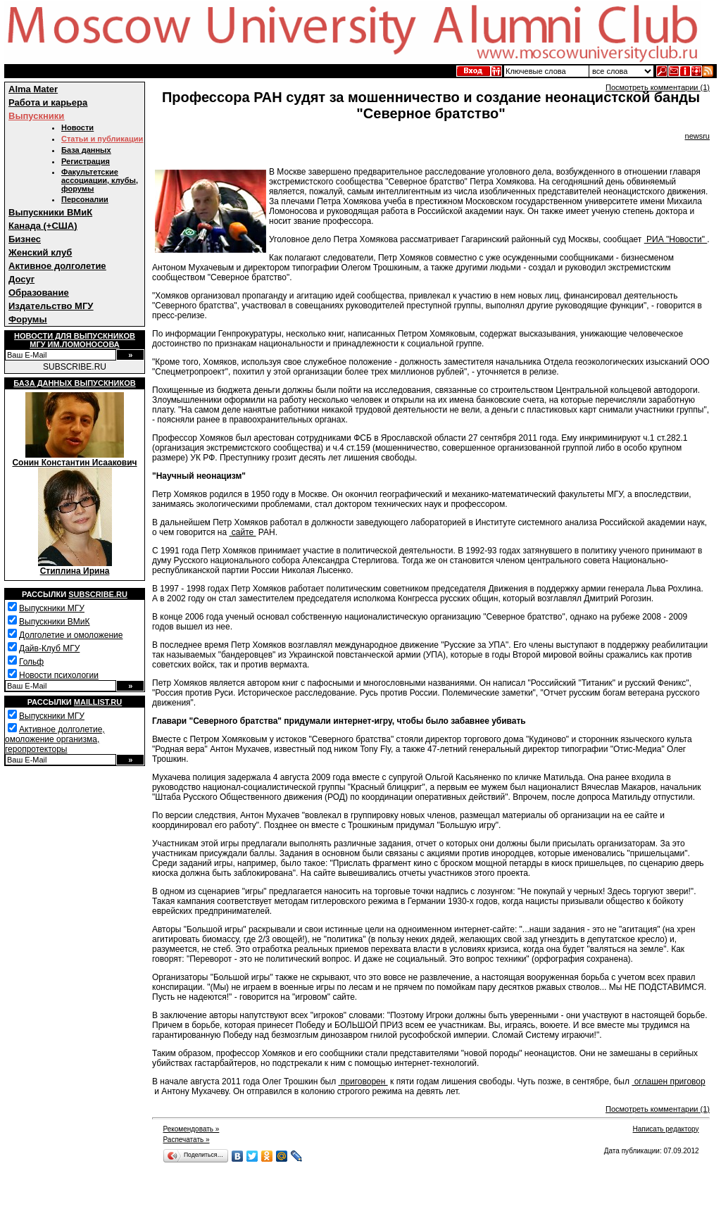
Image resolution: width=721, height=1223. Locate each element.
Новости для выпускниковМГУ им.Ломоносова (74, 340)
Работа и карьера (47, 102)
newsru (697, 136)
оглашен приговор (668, 1081)
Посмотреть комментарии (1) (658, 87)
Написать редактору (666, 1129)
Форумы (27, 319)
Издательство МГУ (50, 306)
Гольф (31, 662)
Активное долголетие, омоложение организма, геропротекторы (55, 739)
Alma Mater (33, 89)
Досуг (21, 279)
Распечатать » (186, 1139)
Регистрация (85, 161)
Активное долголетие (57, 266)
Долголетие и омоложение (71, 635)
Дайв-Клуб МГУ (49, 648)
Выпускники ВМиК (50, 212)
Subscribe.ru (97, 594)
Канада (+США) (42, 225)
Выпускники (36, 116)
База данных (86, 150)
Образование (38, 292)
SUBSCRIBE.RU (74, 367)
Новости (77, 127)
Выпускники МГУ (51, 608)
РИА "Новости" (676, 239)
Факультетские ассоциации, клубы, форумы (99, 180)
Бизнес (24, 239)
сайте (242, 532)
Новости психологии (59, 675)
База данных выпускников (74, 383)
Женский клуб (40, 252)
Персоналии (84, 199)
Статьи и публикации (102, 138)
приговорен (363, 1081)
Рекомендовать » (191, 1129)
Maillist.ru (98, 702)
